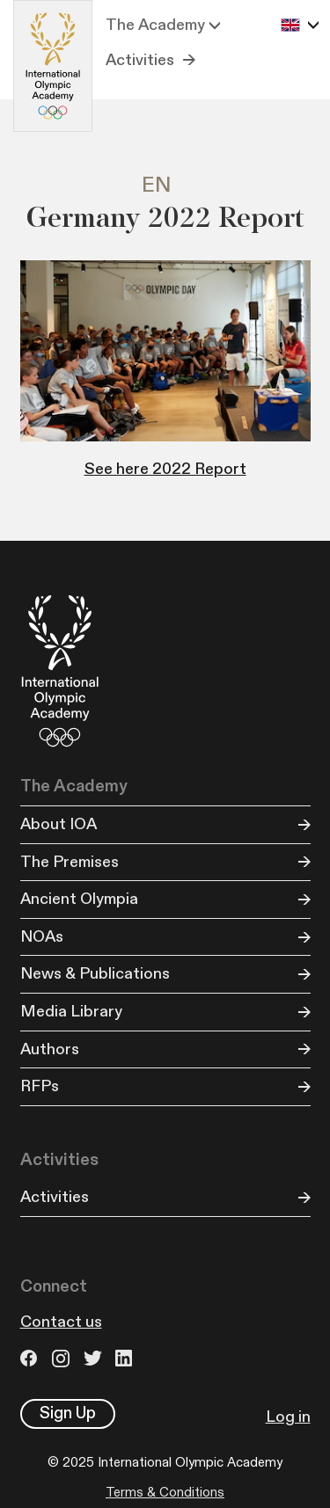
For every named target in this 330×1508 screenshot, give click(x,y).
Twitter (95, 1358)
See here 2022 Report (165, 469)
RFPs (39, 1086)
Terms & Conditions (165, 1492)
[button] (163, 25)
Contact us (61, 1322)
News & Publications (95, 974)
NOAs (41, 937)
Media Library (71, 1012)
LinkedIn (126, 1358)
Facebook (31, 1358)
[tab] (165, 186)
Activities (140, 60)
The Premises (69, 862)
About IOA (58, 824)
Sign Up (68, 1413)
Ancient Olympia (79, 899)
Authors (49, 1049)
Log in (288, 1417)
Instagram (63, 1358)
